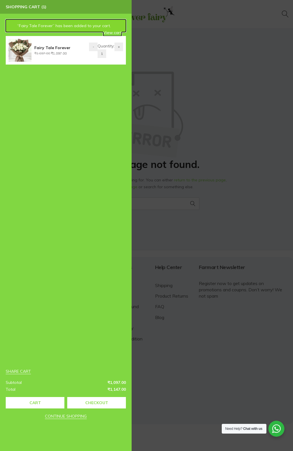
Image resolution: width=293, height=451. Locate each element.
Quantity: (98, 46)
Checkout (88, 402)
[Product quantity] (94, 53)
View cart (105, 32)
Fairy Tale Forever (45, 47)
